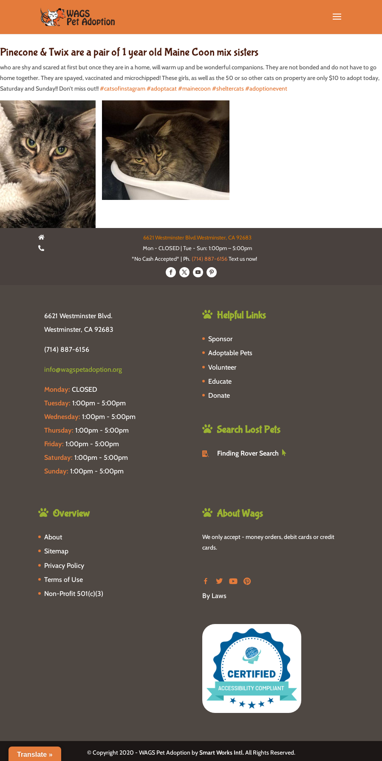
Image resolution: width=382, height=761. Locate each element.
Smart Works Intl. (221, 752)
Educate (220, 381)
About (53, 537)
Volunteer (222, 367)
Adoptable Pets (230, 353)
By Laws (214, 596)
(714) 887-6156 (209, 258)
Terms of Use (63, 580)
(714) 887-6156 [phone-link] (66, 349)
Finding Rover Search (248, 453)
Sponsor (220, 339)
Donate (219, 395)
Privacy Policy (64, 565)
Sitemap (56, 551)
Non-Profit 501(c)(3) (73, 594)
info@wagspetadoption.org (83, 369)
